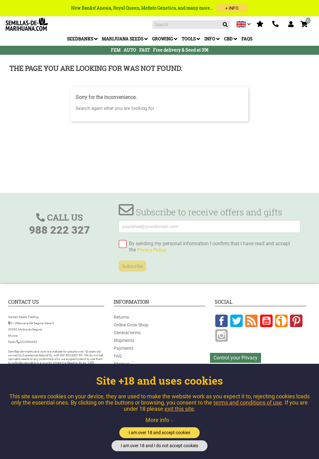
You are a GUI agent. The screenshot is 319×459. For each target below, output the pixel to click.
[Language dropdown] (244, 24)
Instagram (221, 335)
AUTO (130, 50)
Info (209, 39)
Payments (123, 348)
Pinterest (296, 321)
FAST (144, 50)
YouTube (266, 321)
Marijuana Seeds (122, 39)
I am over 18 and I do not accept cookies (159, 445)
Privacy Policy (151, 250)
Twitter (236, 321)
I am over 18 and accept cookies (159, 432)
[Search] (191, 24)
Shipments (124, 340)
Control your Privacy (235, 358)
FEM (116, 50)
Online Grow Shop (131, 324)
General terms (127, 332)
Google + (281, 321)
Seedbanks (80, 39)
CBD (228, 39)
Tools (189, 39)
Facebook (221, 321)
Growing (162, 39)
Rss (251, 321)
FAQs (246, 39)
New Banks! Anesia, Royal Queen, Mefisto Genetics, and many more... (159, 8)
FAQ (118, 356)
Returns (121, 317)
